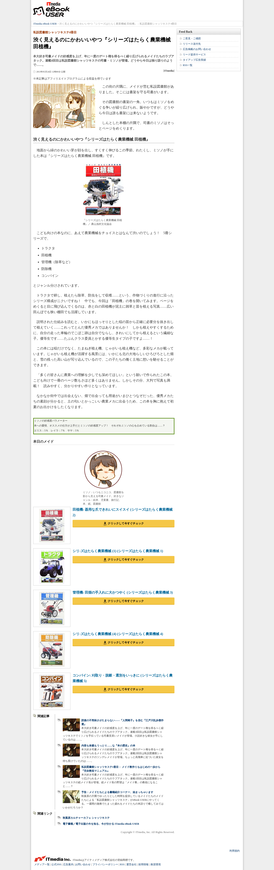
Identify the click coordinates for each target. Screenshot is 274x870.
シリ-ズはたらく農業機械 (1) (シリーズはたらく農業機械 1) (118, 551)
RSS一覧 (187, 65)
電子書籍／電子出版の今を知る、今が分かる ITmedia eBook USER (101, 823)
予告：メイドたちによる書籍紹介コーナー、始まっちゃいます (117, 792)
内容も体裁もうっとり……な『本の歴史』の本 (108, 745)
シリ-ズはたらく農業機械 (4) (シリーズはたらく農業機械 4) (118, 634)
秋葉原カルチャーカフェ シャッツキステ (86, 817)
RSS (122, 864)
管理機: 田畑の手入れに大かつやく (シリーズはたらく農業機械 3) (123, 592)
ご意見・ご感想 (192, 38)
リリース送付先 (192, 43)
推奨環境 (155, 864)
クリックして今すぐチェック (126, 523)
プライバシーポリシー (105, 864)
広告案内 (68, 864)
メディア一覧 (42, 864)
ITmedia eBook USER (51, 9)
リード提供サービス (194, 54)
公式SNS (56, 864)
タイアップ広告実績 (194, 59)
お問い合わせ (83, 864)
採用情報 (143, 864)
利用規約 (234, 850)
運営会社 (131, 864)
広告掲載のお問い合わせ (197, 49)
